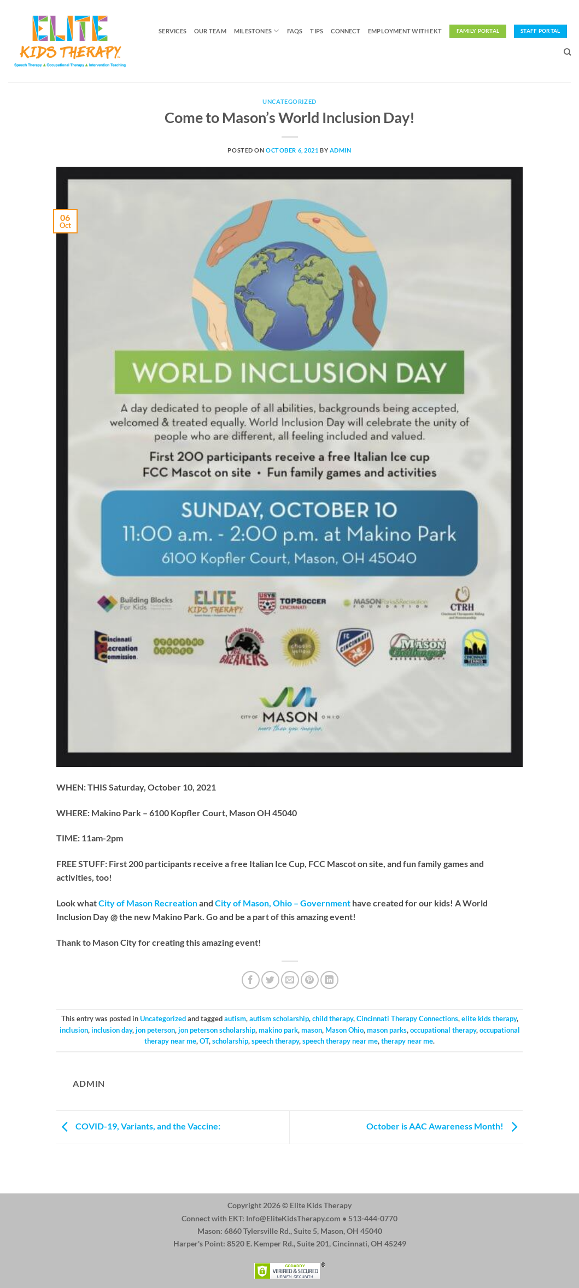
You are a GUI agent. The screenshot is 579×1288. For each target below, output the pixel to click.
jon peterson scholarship (216, 1030)
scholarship (230, 1041)
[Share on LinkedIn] (329, 980)
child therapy (332, 1018)
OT (204, 1041)
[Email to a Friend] (290, 980)
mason (311, 1030)
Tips (316, 30)
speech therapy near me (340, 1041)
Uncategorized (289, 101)
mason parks (387, 1030)
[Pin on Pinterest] (310, 980)
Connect (345, 30)
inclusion (74, 1030)
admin (341, 150)
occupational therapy (443, 1030)
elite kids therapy (489, 1018)
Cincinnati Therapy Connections (407, 1018)
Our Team (210, 30)
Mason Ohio (344, 1030)
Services (172, 30)
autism (235, 1018)
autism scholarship (279, 1018)
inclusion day (111, 1030)
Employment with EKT (405, 30)
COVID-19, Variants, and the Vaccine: (138, 1126)
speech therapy (275, 1041)
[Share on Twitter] (270, 980)
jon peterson (155, 1030)
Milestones (256, 31)
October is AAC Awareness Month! (444, 1126)
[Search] (567, 52)
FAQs (295, 30)
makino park (278, 1030)
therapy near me (407, 1041)
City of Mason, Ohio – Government (282, 903)
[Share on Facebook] (251, 980)
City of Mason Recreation (147, 903)
